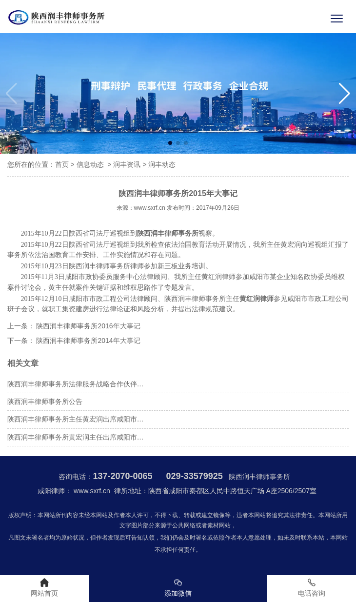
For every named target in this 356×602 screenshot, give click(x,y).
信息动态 (90, 164)
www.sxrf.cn (149, 207)
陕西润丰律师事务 (96, 266)
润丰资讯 (126, 164)
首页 (62, 164)
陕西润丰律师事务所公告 (44, 401)
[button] (344, 93)
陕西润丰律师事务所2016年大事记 (87, 326)
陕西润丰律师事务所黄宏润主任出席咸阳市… (75, 437)
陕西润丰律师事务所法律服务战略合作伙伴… (75, 384)
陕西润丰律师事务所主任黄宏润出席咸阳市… (75, 419)
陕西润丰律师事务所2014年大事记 (87, 340)
